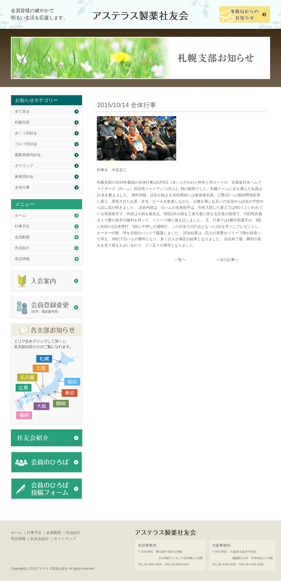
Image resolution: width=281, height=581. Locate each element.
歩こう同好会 (26, 133)
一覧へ (179, 259)
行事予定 (22, 226)
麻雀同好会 (24, 176)
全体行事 (22, 187)
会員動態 (22, 237)
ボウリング (24, 166)
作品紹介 (22, 248)
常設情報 (22, 259)
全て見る (22, 111)
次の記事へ (229, 259)
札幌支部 (22, 122)
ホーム (20, 215)
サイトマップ (65, 539)
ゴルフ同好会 (26, 144)
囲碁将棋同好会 (28, 155)
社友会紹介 (39, 539)
